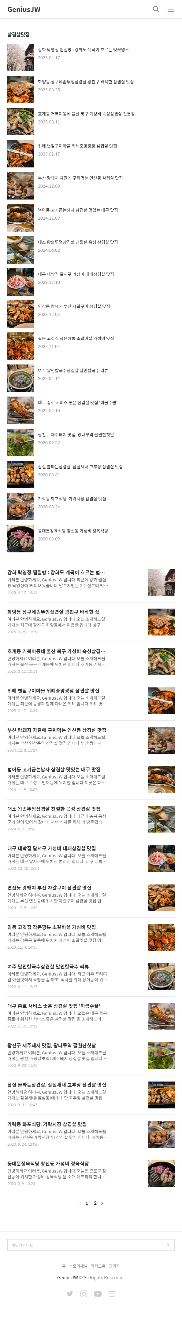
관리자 (114, 1266)
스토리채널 (78, 1266)
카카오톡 (98, 1266)
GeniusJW (23, 9)
